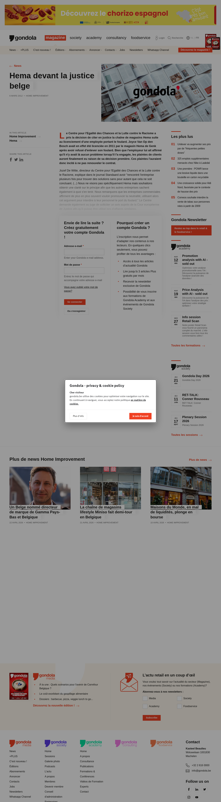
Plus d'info (78, 416)
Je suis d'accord (140, 416)
